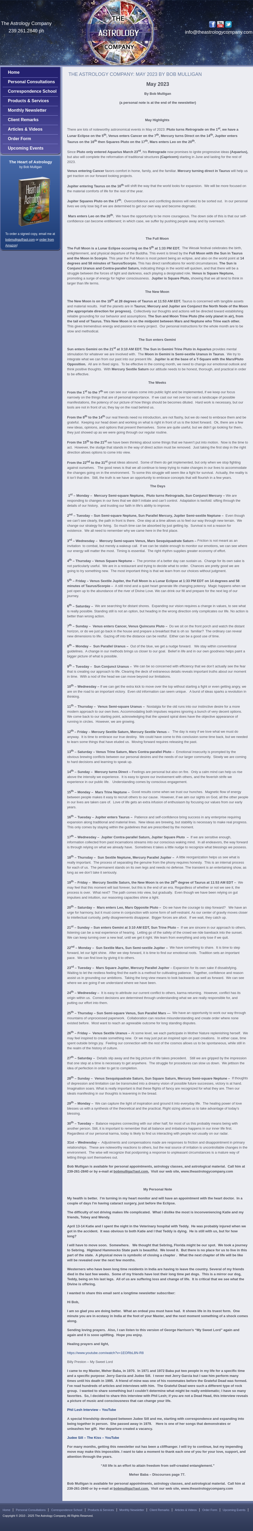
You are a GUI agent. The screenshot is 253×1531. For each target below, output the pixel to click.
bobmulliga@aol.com (20, 240)
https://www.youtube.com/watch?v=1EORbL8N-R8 (105, 1353)
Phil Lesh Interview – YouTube (91, 1410)
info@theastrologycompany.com (218, 32)
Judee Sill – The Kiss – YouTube (93, 1438)
